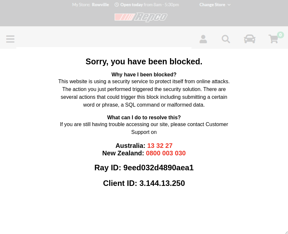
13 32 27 (160, 145)
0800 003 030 (166, 153)
